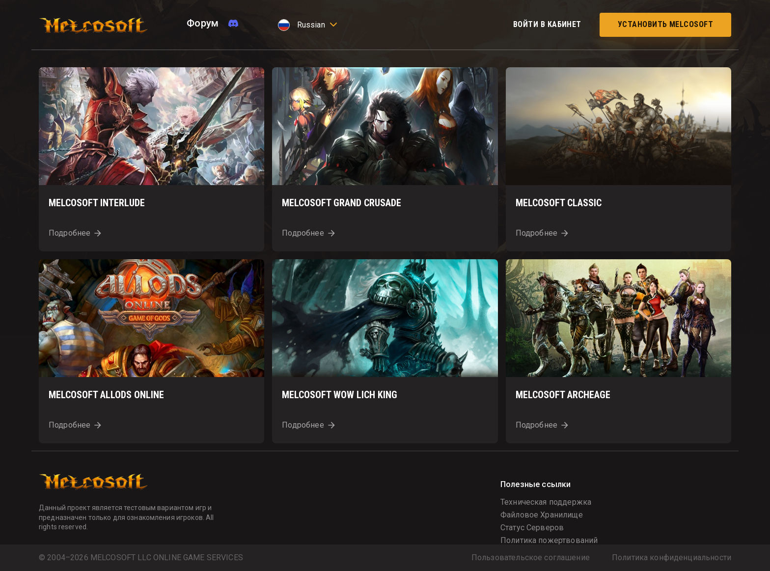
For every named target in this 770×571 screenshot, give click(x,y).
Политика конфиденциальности (671, 558)
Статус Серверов (532, 527)
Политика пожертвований (549, 540)
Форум (203, 23)
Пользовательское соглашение (530, 558)
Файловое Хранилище (541, 514)
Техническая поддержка (545, 502)
